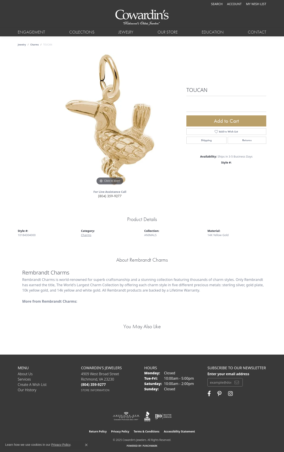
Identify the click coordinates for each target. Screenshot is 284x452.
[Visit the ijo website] (163, 416)
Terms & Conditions (147, 431)
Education (213, 32)
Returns (247, 140)
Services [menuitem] (24, 379)
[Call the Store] (93, 384)
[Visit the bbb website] (147, 416)
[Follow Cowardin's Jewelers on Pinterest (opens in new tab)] (219, 393)
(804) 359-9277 (110, 196)
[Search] (217, 4)
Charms (34, 44)
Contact (257, 32)
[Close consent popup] (86, 445)
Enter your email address (228, 374)
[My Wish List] (256, 4)
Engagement (31, 32)
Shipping (206, 140)
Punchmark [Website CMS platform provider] (150, 445)
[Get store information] (95, 390)
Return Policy (98, 431)
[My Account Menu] (234, 4)
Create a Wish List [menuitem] (32, 384)
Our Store (168, 32)
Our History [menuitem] (27, 389)
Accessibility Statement (179, 431)
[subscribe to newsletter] (237, 382)
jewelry (22, 44)
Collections (82, 32)
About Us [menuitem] (25, 373)
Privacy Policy (120, 431)
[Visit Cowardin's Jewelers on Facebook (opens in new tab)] (209, 393)
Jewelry (125, 32)
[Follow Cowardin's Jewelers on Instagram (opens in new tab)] (230, 393)
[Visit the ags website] (126, 416)
